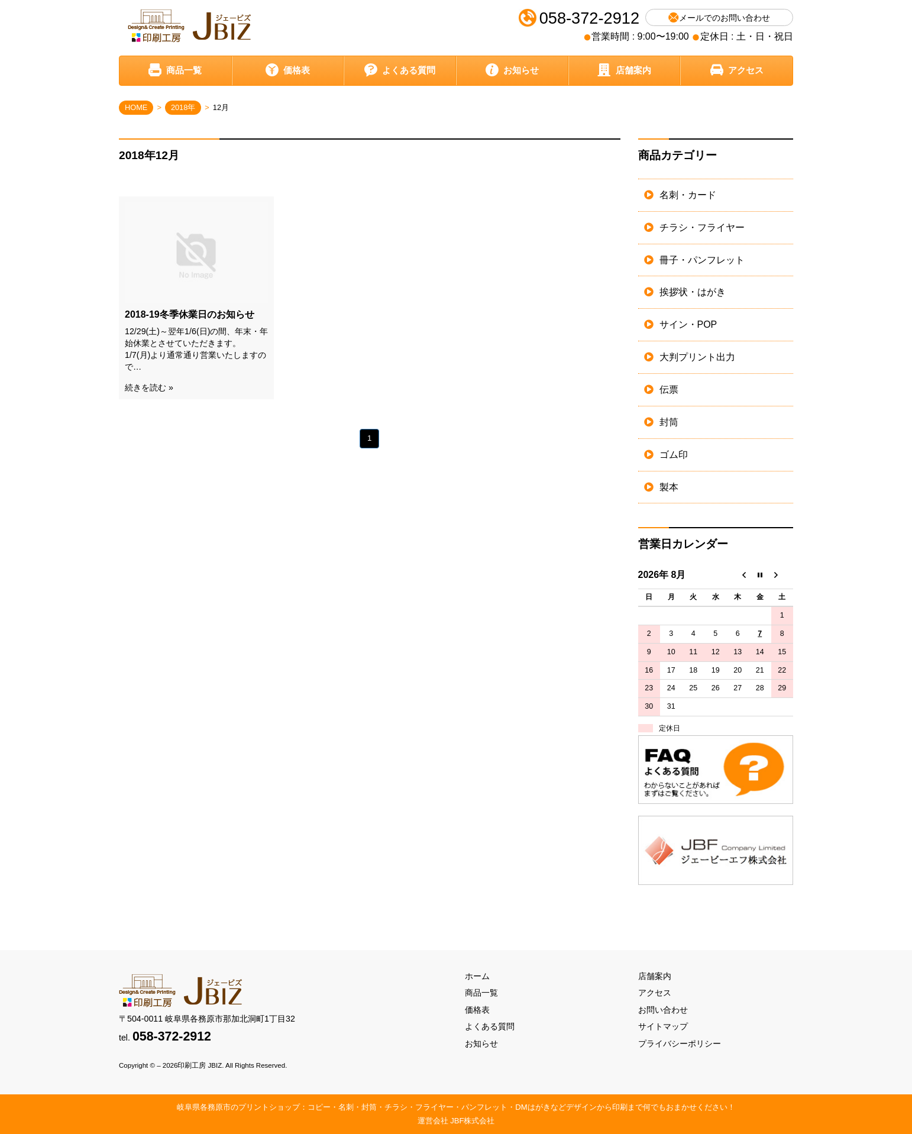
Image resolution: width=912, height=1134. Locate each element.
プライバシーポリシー (679, 1043)
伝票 (668, 390)
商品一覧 (175, 69)
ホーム (477, 976)
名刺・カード (687, 195)
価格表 (288, 69)
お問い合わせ (663, 1010)
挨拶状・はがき (692, 292)
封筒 (668, 422)
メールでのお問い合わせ (719, 17)
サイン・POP (688, 324)
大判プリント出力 (697, 357)
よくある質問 (399, 69)
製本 (668, 487)
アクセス (737, 69)
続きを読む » (149, 387)
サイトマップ (663, 1026)
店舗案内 (624, 69)
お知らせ (512, 69)
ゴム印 (673, 455)
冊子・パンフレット (702, 260)
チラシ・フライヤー (702, 227)
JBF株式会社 (472, 1120)
